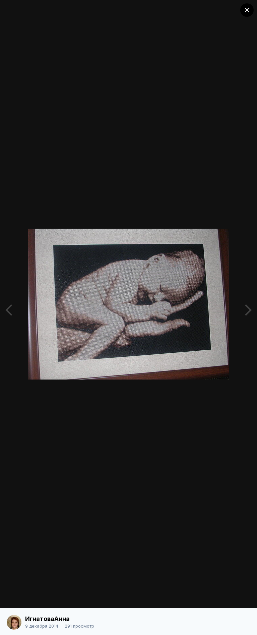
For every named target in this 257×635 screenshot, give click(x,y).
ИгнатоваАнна (47, 618)
